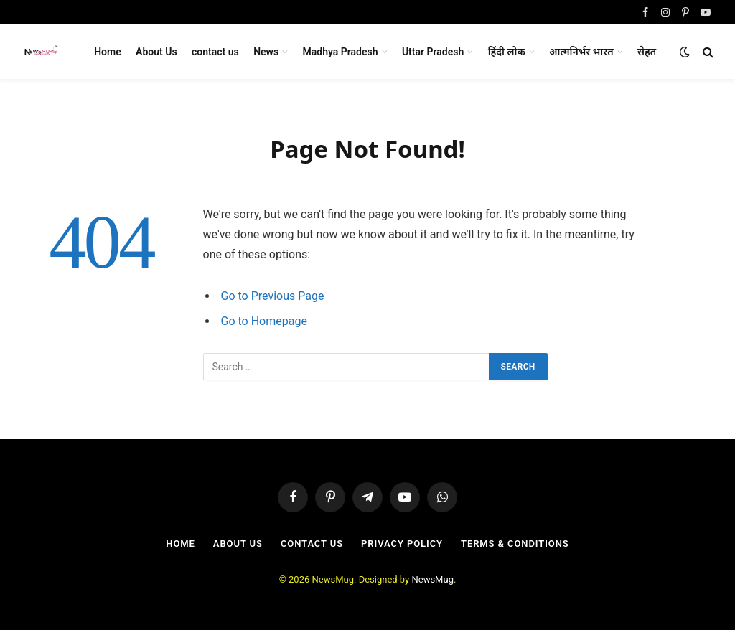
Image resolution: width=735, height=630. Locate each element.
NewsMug (432, 579)
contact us (215, 51)
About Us (156, 51)
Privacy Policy (402, 543)
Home (107, 51)
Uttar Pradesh (433, 51)
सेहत (646, 51)
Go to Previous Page (272, 296)
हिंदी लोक (506, 51)
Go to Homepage (264, 321)
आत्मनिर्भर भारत (581, 51)
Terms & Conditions (515, 543)
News (265, 51)
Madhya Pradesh (340, 51)
